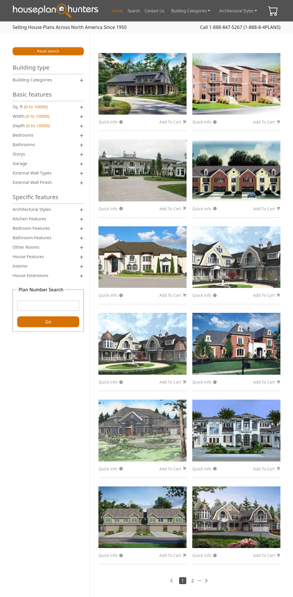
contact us (154, 10)
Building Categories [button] (189, 10)
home (117, 10)
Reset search (48, 51)
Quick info (110, 122)
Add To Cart (173, 122)
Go (48, 322)
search (134, 10)
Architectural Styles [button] (236, 10)
